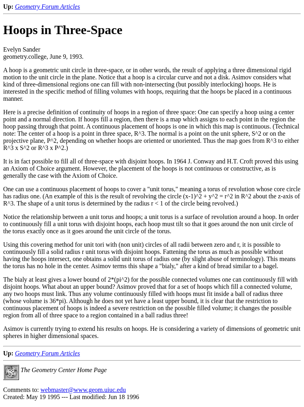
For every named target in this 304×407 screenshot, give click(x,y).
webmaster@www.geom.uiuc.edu (83, 389)
